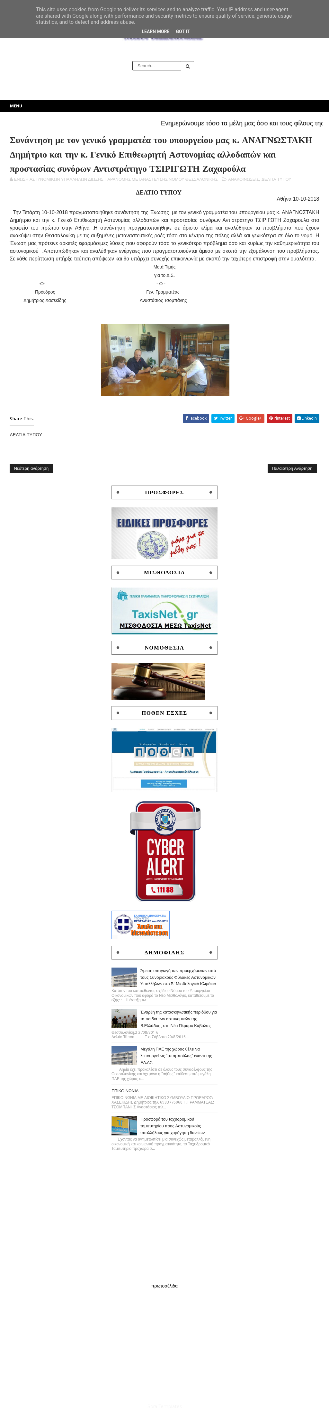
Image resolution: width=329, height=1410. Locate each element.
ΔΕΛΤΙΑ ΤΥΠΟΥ (276, 179)
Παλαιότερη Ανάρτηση (292, 468)
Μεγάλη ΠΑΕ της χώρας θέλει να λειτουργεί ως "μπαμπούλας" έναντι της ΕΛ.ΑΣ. (176, 1056)
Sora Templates (164, 1406)
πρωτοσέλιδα (164, 1285)
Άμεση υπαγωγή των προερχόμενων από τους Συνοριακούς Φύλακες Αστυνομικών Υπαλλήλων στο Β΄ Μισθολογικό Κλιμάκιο (178, 977)
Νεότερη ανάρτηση (31, 468)
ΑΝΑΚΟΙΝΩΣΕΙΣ (243, 179)
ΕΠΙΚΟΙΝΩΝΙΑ (124, 1090)
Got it (183, 31)
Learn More (155, 31)
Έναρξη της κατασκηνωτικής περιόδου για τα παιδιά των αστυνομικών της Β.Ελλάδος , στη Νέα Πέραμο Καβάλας (178, 1019)
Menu (16, 106)
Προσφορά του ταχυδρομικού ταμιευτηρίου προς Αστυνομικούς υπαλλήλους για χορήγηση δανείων (172, 1126)
